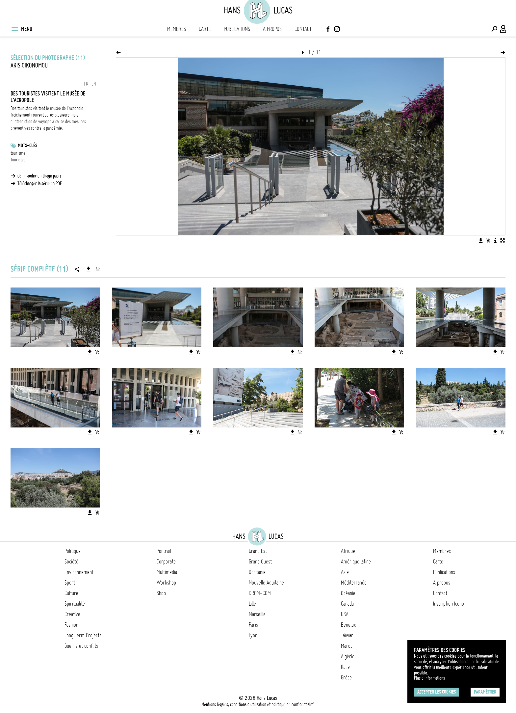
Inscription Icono (448, 603)
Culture (71, 593)
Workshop (166, 582)
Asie (345, 572)
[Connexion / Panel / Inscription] (503, 29)
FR (86, 84)
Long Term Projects (82, 635)
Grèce (346, 677)
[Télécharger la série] (88, 269)
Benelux (348, 624)
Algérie (347, 656)
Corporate (166, 561)
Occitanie (257, 572)
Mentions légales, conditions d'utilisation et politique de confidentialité (258, 704)
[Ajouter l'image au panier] (488, 240)
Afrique (348, 551)
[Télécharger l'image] (481, 240)
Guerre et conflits (81, 646)
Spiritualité (74, 603)
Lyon (253, 635)
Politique (72, 551)
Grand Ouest (260, 561)
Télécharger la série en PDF (39, 183)
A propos (272, 29)
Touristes (18, 160)
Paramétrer (485, 692)
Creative (72, 614)
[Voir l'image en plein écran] (502, 240)
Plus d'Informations (429, 678)
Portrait (164, 551)
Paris (253, 624)
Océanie (348, 593)
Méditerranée (354, 582)
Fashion (71, 624)
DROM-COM (260, 593)
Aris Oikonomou (29, 65)
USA (344, 614)
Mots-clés (27, 146)
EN (93, 84)
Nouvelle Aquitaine (266, 582)
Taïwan (347, 635)
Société (71, 561)
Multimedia (167, 572)
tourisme (18, 153)
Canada (347, 603)
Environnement (78, 572)
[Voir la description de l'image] (495, 240)
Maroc (346, 646)
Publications (237, 29)
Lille (252, 603)
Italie (345, 667)
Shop (161, 593)
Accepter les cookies (436, 692)
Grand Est (258, 551)
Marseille (257, 614)
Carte (205, 29)
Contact (303, 29)
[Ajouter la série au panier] (98, 269)
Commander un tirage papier (40, 176)
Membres (176, 29)
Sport (69, 582)
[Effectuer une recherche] (494, 29)
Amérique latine (356, 561)
